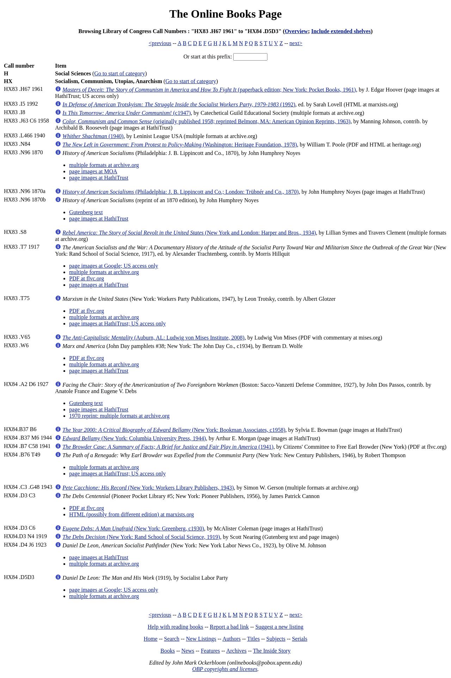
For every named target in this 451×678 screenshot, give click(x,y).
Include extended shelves (341, 31)
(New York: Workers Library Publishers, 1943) (148, 488)
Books (167, 651)
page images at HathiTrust (98, 178)
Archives (236, 651)
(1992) (178, 104)
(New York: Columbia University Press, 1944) (134, 438)
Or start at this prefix (207, 57)
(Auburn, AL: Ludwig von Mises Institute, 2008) (153, 338)
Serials (300, 639)
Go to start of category (119, 73)
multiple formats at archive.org (104, 165)
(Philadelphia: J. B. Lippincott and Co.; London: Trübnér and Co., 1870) (180, 192)
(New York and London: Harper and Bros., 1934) (189, 233)
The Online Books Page (225, 13)
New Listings (201, 639)
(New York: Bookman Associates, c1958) (173, 430)
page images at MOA (93, 171)
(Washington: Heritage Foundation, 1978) (179, 145)
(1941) (167, 447)
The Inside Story (272, 651)
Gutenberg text (86, 212)
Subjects (275, 639)
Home (150, 639)
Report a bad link (229, 627)
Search (172, 639)
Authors (231, 639)
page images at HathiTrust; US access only (117, 323)
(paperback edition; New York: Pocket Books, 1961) (209, 90)
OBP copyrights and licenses (224, 669)
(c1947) (126, 113)
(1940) (92, 136)
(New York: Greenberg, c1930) (133, 528)
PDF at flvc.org (86, 278)
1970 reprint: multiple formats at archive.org (119, 416)
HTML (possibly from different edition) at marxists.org (131, 514)
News (187, 651)
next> (296, 43)
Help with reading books (175, 627)
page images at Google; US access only (113, 266)
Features (210, 651)
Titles (253, 639)
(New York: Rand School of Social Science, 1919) (141, 537)
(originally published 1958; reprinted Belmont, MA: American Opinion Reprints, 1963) (206, 121)
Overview (296, 31)
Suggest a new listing (279, 627)
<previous (160, 43)
